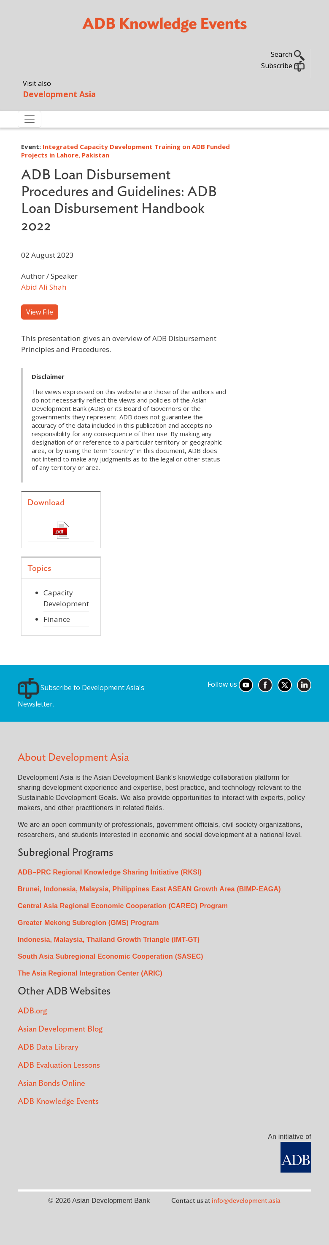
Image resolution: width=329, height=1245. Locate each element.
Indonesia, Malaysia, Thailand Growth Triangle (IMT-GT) (109, 939)
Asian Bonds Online (51, 1084)
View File (39, 312)
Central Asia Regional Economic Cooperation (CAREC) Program (123, 905)
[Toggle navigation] (29, 119)
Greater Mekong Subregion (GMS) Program (88, 922)
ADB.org (32, 1011)
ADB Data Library (48, 1047)
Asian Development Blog (60, 1029)
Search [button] (288, 54)
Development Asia (59, 94)
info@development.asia (246, 1200)
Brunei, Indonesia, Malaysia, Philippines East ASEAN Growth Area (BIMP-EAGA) (149, 889)
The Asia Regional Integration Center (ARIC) (90, 973)
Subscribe (283, 65)
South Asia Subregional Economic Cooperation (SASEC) (110, 956)
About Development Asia (73, 757)
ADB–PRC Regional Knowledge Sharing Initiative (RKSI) (110, 872)
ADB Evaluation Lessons (59, 1065)
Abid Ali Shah (44, 287)
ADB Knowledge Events (58, 1102)
